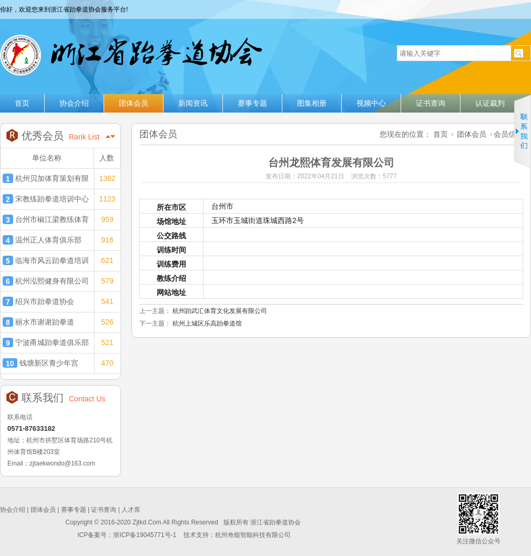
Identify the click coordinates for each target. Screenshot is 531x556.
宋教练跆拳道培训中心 (46, 199)
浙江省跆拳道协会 (130, 51)
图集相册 (311, 103)
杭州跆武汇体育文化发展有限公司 (219, 311)
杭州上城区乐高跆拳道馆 (207, 323)
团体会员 (133, 103)
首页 (22, 103)
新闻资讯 (193, 103)
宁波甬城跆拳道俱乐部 (46, 342)
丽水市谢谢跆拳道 (38, 322)
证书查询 (430, 103)
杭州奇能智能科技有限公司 (253, 535)
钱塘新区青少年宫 (40, 363)
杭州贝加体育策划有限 (46, 178)
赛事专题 (252, 103)
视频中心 (371, 103)
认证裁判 (490, 103)
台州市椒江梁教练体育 (46, 219)
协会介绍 (74, 103)
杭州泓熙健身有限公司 (46, 281)
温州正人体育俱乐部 (42, 240)
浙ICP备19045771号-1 (145, 535)
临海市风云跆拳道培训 (46, 260)
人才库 (130, 509)
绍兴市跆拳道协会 (38, 301)
